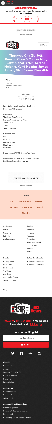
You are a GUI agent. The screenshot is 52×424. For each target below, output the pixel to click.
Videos (29, 251)
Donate (33, 19)
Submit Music (8, 398)
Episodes (6, 236)
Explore (30, 226)
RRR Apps (36, 324)
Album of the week (34, 242)
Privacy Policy (8, 382)
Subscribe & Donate (35, 258)
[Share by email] (32, 98)
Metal (40, 207)
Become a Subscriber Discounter (15, 411)
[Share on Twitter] (26, 98)
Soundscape (32, 245)
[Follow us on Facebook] (21, 353)
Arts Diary (7, 274)
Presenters (31, 239)
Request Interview (10, 395)
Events (6, 258)
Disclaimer (7, 379)
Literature (27, 207)
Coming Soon (8, 261)
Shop (5, 290)
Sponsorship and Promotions (15, 404)
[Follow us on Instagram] (39, 353)
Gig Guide (7, 271)
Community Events (10, 277)
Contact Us (7, 365)
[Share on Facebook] (19, 98)
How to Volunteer (9, 391)
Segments (7, 233)
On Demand (7, 226)
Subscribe (19, 19)
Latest (5, 230)
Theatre (26, 213)
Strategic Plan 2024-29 (12, 372)
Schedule (30, 230)
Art (11, 201)
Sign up (26, 345)
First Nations (24, 201)
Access (6, 369)
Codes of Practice (10, 375)
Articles (30, 248)
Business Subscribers (11, 414)
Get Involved (8, 388)
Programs (30, 233)
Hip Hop (14, 207)
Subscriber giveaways (35, 265)
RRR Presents (8, 268)
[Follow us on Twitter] (12, 353)
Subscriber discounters (35, 261)
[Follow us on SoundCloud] (30, 353)
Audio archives (9, 239)
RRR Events (7, 265)
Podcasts (30, 236)
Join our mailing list (26, 332)
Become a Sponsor (10, 407)
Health (38, 201)
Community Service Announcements (17, 417)
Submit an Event (9, 280)
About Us (6, 362)
